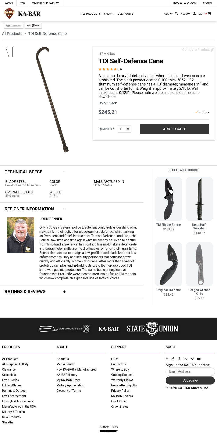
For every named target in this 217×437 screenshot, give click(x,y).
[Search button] (176, 13)
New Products (11, 417)
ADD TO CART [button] (174, 129)
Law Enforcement (14, 396)
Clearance (125, 13)
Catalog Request (122, 374)
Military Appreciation (70, 385)
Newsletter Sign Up (124, 385)
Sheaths (7, 422)
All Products (91, 13)
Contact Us (118, 364)
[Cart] (205, 13)
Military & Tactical (13, 412)
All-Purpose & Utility (15, 364)
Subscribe (190, 380)
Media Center (66, 364)
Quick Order (119, 401)
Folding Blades (11, 385)
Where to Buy (120, 369)
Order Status (119, 406)
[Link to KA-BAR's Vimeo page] (192, 358)
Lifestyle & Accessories (17, 401)
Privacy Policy (120, 390)
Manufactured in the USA (19, 406)
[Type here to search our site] (169, 14)
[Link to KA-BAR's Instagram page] (167, 358)
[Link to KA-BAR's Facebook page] (173, 358)
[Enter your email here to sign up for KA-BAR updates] (190, 372)
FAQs (114, 359)
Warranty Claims (122, 380)
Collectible (9, 374)
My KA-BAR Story (68, 380)
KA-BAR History (67, 374)
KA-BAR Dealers (122, 396)
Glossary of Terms (69, 390)
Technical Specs (24, 171)
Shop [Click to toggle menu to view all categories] (108, 13)
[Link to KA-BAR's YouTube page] (199, 358)
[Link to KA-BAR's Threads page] (179, 358)
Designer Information (29, 208)
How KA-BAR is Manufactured (77, 369)
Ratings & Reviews (25, 291)
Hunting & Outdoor (14, 390)
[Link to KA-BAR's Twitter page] (185, 358)
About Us (63, 359)
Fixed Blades (10, 380)
